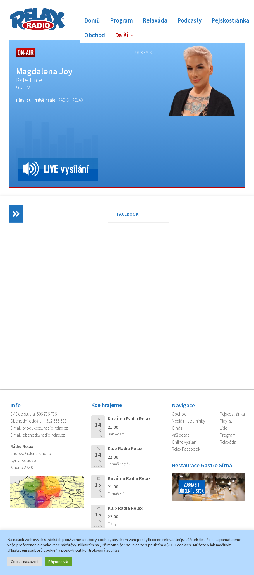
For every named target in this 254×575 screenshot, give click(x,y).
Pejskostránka (230, 20)
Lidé (223, 428)
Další (121, 35)
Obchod (94, 35)
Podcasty (189, 20)
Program (121, 20)
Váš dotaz (180, 435)
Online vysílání (184, 442)
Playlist (23, 100)
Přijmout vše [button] (58, 561)
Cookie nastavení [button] (24, 561)
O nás (177, 428)
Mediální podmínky (188, 421)
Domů (92, 20)
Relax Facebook (186, 449)
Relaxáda (155, 20)
